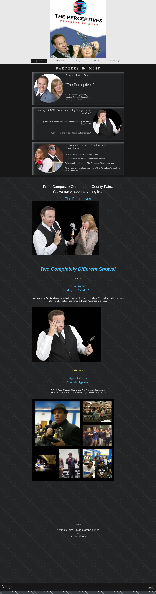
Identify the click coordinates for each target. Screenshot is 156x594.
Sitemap (10, 586)
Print (4, 586)
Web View (151, 588)
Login (153, 586)
